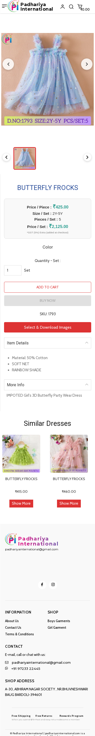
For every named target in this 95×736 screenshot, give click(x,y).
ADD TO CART (47, 287)
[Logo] (23, 717)
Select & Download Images (47, 327)
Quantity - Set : (48, 260)
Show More (21, 503)
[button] (71, 7)
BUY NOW (47, 300)
